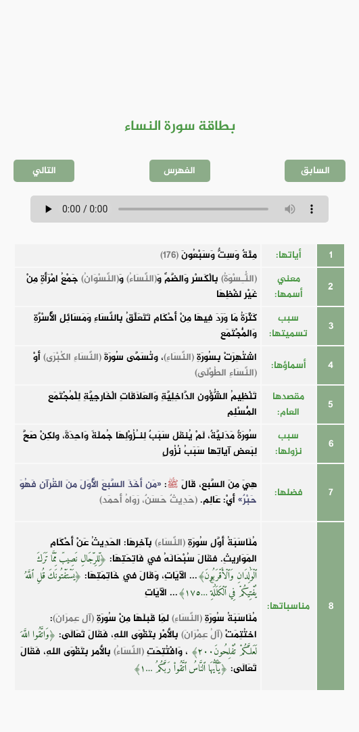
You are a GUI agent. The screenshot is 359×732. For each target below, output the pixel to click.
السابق (315, 171)
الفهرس (179, 171)
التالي (44, 171)
